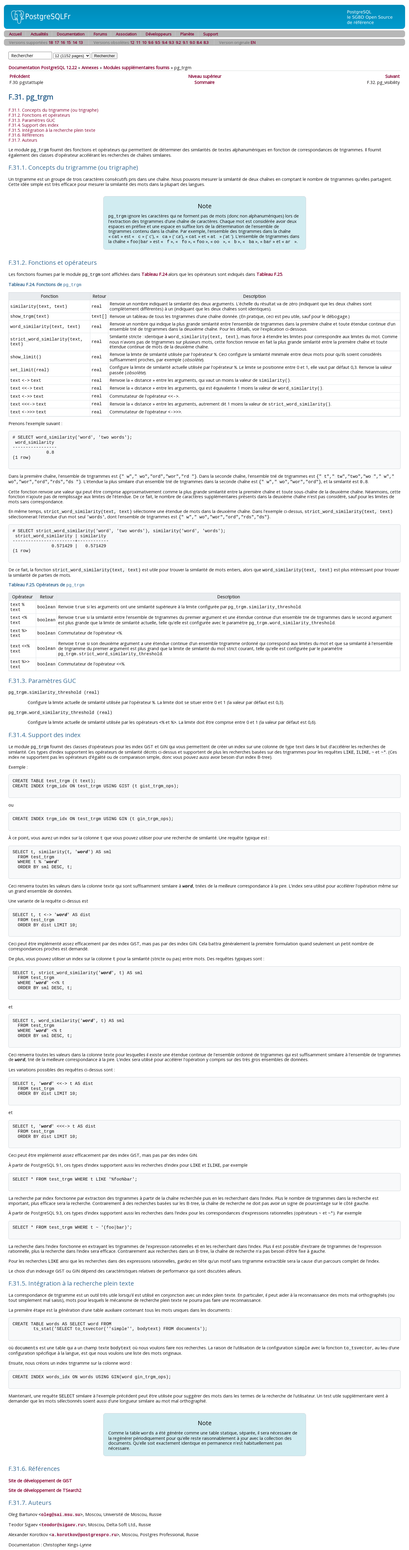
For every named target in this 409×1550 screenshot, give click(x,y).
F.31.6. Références (26, 135)
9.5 (157, 42)
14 (75, 42)
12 (132, 42)
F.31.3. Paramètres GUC (31, 120)
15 (69, 42)
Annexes (90, 67)
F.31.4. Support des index (33, 125)
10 (144, 42)
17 (56, 42)
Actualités (39, 34)
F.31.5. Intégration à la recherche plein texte (51, 130)
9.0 (192, 42)
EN (253, 42)
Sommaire (204, 82)
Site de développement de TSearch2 (44, 1478)
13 (81, 42)
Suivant (392, 76)
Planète (187, 34)
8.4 (199, 42)
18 (50, 42)
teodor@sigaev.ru (62, 1512)
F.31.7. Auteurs (22, 140)
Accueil (15, 34)
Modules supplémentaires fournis (136, 67)
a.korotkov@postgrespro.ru (84, 1521)
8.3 (206, 42)
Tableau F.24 (154, 273)
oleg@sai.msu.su (60, 1502)
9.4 (164, 42)
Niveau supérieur (204, 76)
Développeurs (159, 34)
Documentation (71, 34)
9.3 (171, 42)
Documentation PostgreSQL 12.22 (42, 67)
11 (138, 42)
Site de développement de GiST (40, 1468)
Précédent (19, 76)
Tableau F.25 (269, 273)
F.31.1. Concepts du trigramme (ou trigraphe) (53, 110)
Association (126, 34)
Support (210, 34)
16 (62, 42)
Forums (100, 34)
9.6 (150, 42)
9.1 (185, 42)
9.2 (178, 42)
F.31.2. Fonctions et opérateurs (39, 115)
